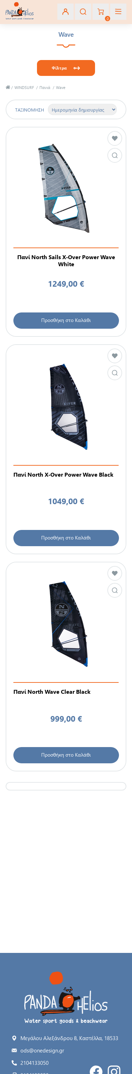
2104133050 (34, 1062)
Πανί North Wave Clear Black (51, 691)
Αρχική (8, 87)
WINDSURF (24, 87)
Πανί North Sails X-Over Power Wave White (66, 260)
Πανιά (44, 87)
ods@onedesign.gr (42, 1050)
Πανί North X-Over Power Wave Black (63, 474)
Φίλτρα (59, 68)
